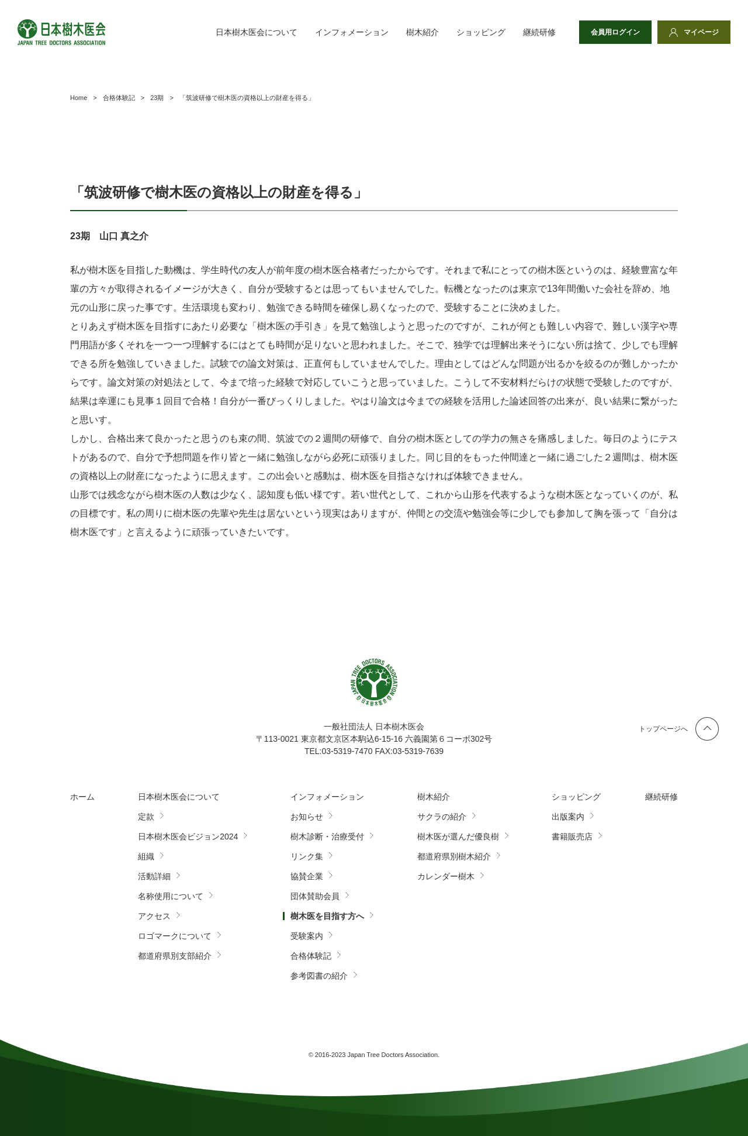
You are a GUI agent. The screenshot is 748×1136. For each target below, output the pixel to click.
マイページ (701, 32)
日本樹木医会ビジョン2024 (188, 836)
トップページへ (663, 729)
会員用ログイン (615, 32)
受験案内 (306, 936)
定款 (146, 816)
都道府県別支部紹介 (175, 956)
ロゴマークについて (175, 936)
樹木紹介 (422, 32)
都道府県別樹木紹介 (454, 856)
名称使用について (170, 896)
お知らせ (306, 816)
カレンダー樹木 (446, 876)
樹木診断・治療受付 (327, 836)
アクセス (154, 916)
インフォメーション (352, 32)
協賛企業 (306, 876)
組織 (146, 856)
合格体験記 (310, 956)
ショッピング (480, 32)
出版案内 (568, 816)
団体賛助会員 (315, 896)
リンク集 (306, 856)
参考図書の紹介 (319, 975)
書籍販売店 (572, 836)
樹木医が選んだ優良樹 (458, 836)
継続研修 (539, 32)
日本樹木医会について (256, 32)
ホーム (82, 796)
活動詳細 (154, 876)
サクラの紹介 (441, 816)
